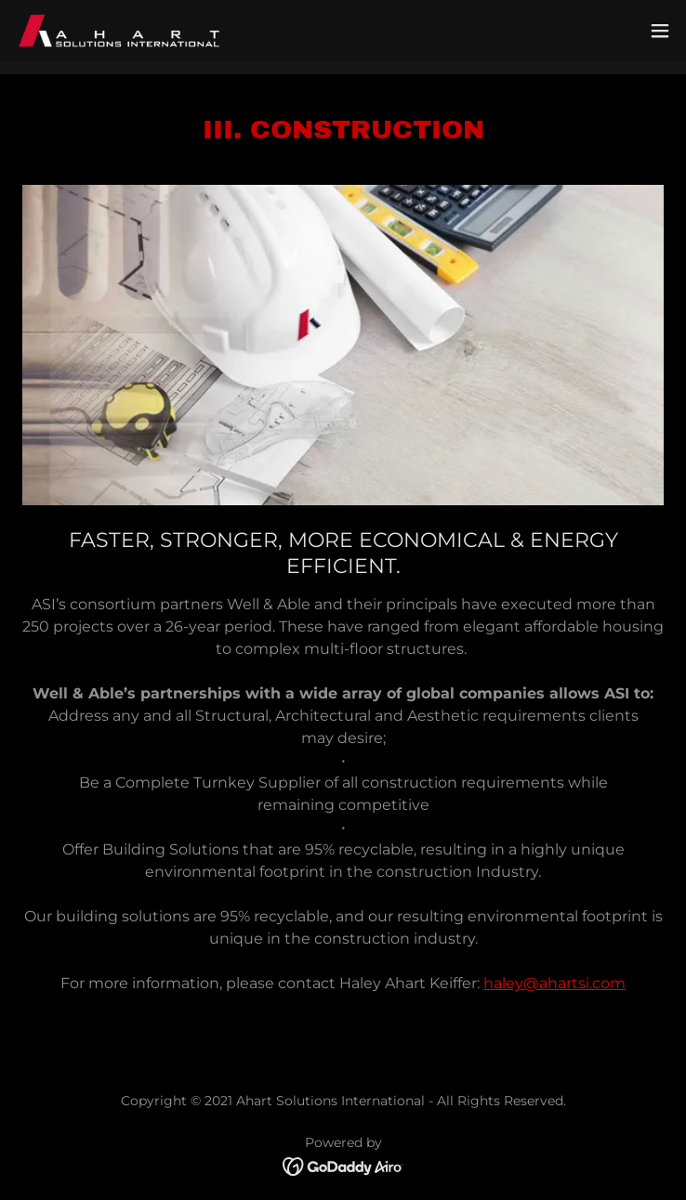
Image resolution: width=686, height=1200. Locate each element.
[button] (660, 30)
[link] (119, 30)
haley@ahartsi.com (554, 983)
